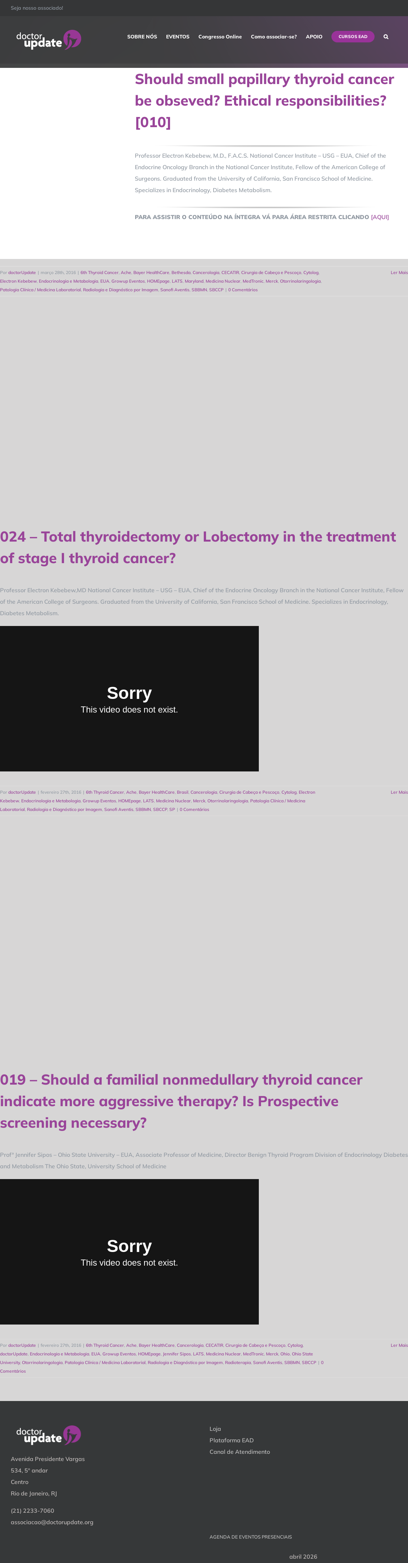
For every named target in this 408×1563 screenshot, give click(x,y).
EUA (104, 281)
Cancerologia (206, 272)
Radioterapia (238, 1362)
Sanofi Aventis (174, 289)
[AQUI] (380, 217)
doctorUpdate (22, 272)
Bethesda (181, 272)
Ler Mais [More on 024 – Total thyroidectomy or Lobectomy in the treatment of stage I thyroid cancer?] (399, 792)
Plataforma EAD (232, 1440)
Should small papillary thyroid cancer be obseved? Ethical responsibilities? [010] (264, 100)
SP (172, 809)
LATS (177, 281)
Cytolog (310, 272)
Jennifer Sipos (177, 1353)
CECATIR (230, 272)
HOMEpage (158, 281)
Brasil (182, 792)
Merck (272, 281)
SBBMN (199, 289)
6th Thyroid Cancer (100, 272)
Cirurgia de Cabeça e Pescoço (271, 272)
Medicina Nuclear (223, 281)
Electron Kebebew (18, 281)
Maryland (194, 281)
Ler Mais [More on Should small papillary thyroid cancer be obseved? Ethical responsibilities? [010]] (399, 272)
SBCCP (216, 289)
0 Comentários (243, 289)
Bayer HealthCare (151, 272)
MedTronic (253, 281)
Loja (215, 1428)
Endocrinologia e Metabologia (68, 281)
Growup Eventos (128, 281)
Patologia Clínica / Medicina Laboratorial (40, 289)
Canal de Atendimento (240, 1451)
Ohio (285, 1353)
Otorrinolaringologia (300, 281)
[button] (386, 36)
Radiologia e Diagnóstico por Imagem (120, 289)
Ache (126, 272)
